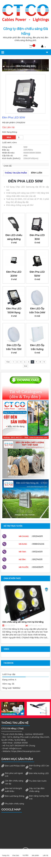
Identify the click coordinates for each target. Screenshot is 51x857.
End (25, 366)
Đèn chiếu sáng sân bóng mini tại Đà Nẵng (23, 622)
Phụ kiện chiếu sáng (12, 803)
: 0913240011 (37, 551)
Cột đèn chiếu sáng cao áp (12, 782)
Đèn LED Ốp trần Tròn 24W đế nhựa (37, 312)
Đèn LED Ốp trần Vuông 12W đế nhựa (37, 349)
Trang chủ (5, 853)
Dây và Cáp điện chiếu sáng (35, 789)
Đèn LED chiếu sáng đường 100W (13, 239)
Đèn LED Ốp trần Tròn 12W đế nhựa (13, 349)
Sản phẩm (11, 66)
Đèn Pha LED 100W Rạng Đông (13, 312)
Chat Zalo (15, 853)
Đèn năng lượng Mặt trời (37, 797)
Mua (9, 137)
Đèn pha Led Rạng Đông (16, 69)
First (8, 362)
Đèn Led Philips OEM (13, 765)
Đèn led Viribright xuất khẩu (11, 789)
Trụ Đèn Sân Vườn (36, 780)
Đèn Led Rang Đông (26, 66)
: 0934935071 (37, 567)
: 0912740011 (36, 559)
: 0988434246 (37, 544)
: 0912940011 (37, 536)
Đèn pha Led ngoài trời (12, 774)
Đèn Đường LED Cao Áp (37, 767)
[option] (25, 93)
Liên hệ (45, 853)
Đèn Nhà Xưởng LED (37, 773)
